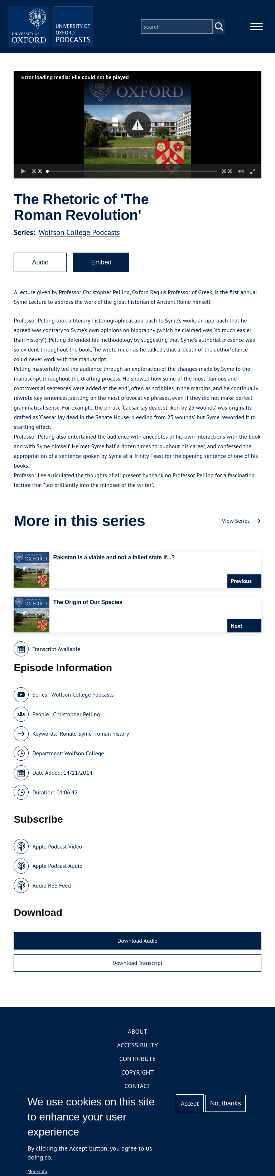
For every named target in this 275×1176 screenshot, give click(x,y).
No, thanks (225, 1103)
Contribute (137, 1059)
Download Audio (137, 940)
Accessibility (137, 1045)
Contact (138, 1086)
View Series (236, 520)
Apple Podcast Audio (57, 865)
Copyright (137, 1072)
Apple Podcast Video (57, 846)
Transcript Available (56, 648)
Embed (101, 262)
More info (37, 1171)
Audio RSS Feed (51, 885)
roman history (112, 733)
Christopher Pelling (76, 714)
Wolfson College (84, 753)
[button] (137, 124)
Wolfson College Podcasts (79, 232)
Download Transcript (137, 962)
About (137, 1031)
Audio (40, 262)
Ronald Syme (76, 733)
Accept (190, 1103)
